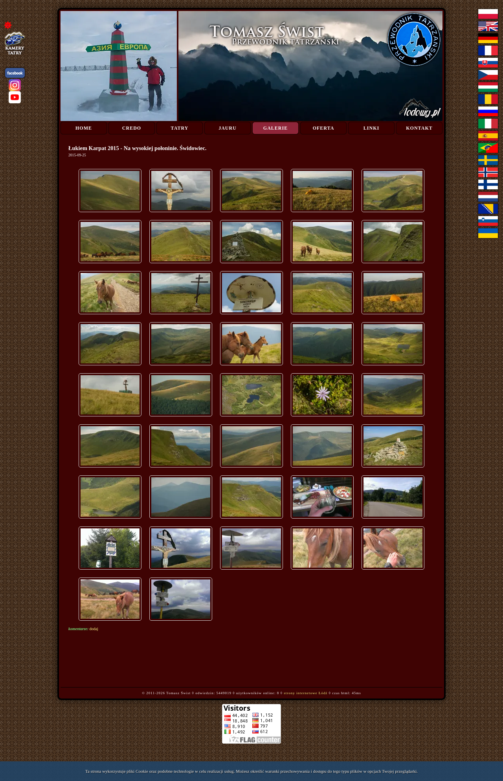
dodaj (94, 629)
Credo (131, 128)
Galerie (275, 128)
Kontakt (419, 128)
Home (83, 128)
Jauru (227, 128)
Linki (371, 128)
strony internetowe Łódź (305, 693)
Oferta (323, 128)
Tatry (180, 128)
